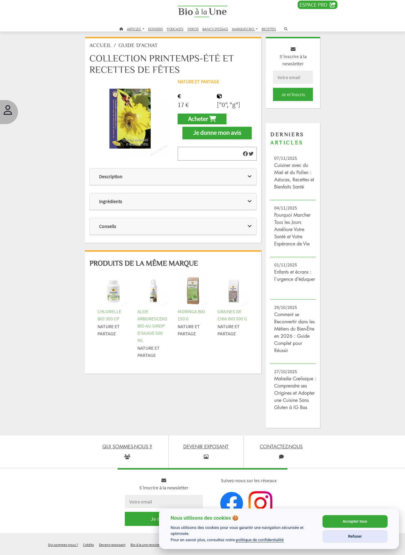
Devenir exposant (112, 547)
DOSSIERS (155, 29)
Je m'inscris (291, 96)
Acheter (203, 121)
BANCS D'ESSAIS (215, 29)
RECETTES (269, 29)
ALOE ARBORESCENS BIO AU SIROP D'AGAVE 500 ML (154, 327)
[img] (244, 155)
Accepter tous (355, 521)
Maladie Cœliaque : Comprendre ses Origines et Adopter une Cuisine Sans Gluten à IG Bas (293, 395)
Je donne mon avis (217, 135)
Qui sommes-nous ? (63, 547)
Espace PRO (317, 4)
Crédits (88, 547)
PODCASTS (175, 29)
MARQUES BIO (243, 29)
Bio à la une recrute (144, 547)
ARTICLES (134, 29)
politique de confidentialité (260, 539)
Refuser (355, 536)
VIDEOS (193, 29)
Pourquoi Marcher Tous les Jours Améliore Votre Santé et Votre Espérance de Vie (291, 231)
